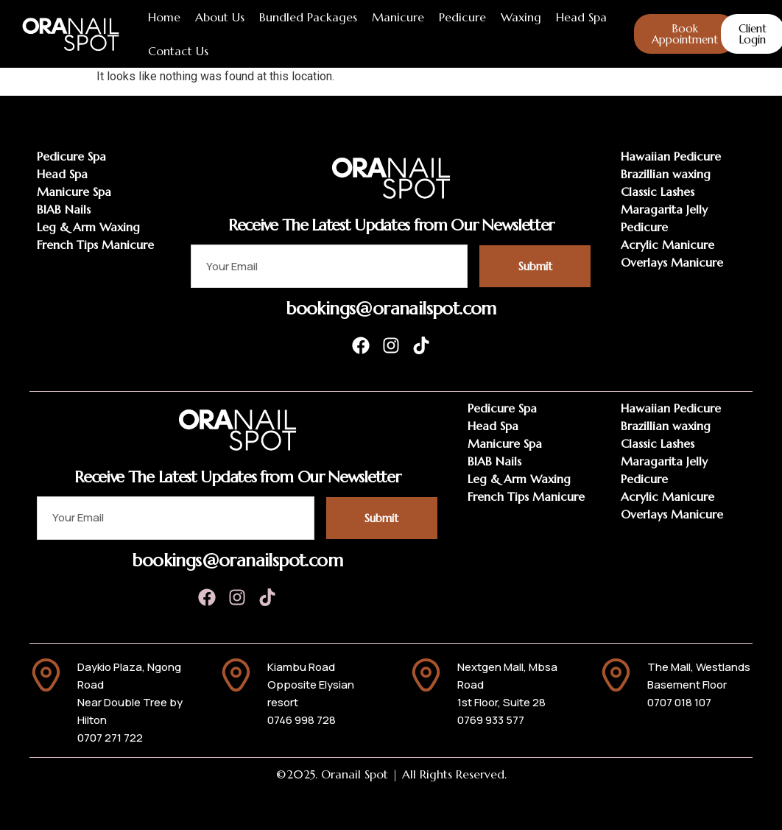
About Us (219, 17)
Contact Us (178, 50)
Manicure (398, 17)
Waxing (521, 17)
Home (164, 17)
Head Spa (581, 17)
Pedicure (462, 17)
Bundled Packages (308, 17)
